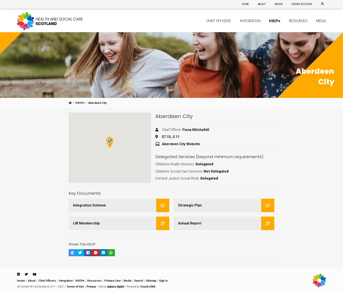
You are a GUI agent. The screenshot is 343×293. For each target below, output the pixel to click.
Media (321, 25)
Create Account (301, 4)
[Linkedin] (18, 274)
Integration (250, 25)
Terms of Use (75, 286)
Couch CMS (147, 286)
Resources (298, 25)
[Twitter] (26, 274)
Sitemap (151, 280)
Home (245, 4)
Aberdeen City (97, 102)
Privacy (91, 286)
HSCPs (79, 102)
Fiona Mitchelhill (195, 130)
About (262, 4)
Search (138, 280)
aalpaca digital (115, 286)
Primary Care (112, 280)
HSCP (274, 25)
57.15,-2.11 (171, 137)
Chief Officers (218, 25)
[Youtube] (34, 274)
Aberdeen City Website (181, 144)
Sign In (279, 4)
